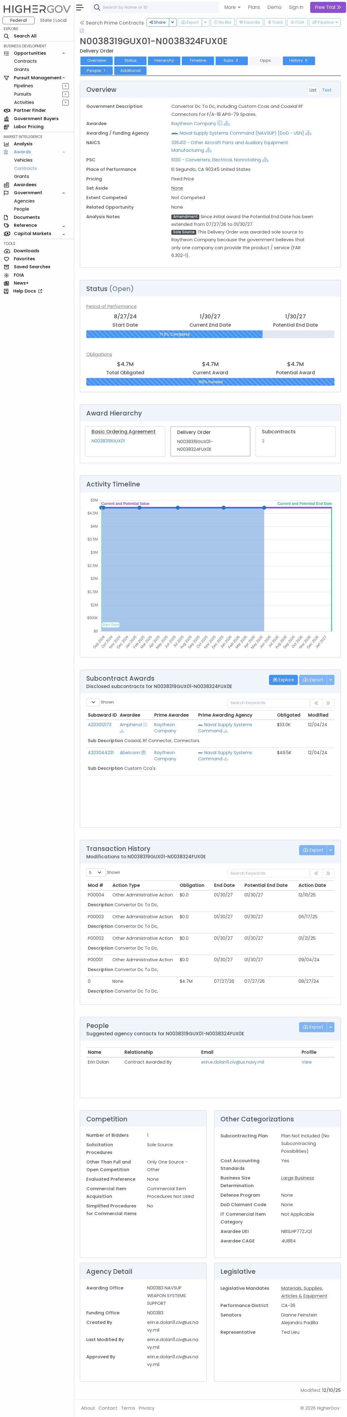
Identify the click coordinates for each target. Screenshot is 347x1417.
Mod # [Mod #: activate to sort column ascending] (95, 885)
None (177, 188)
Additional (130, 70)
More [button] (230, 7)
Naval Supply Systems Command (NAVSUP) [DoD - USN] (242, 133)
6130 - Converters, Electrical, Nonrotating (216, 160)
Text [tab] (327, 90)
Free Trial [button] (328, 7)
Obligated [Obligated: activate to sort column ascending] (288, 715)
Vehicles (23, 160)
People (21, 209)
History (299, 60)
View (307, 1062)
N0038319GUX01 (108, 441)
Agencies (24, 201)
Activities (24, 102)
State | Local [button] (53, 20)
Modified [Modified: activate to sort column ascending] (318, 715)
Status (130, 60)
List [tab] (313, 90)
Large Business (297, 1178)
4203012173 (99, 725)
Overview (96, 60)
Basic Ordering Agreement (124, 431)
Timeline (197, 60)
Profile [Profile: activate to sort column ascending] (309, 1052)
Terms (128, 1408)
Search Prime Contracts (112, 23)
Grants (21, 69)
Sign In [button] (296, 7)
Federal (18, 20)
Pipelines (23, 86)
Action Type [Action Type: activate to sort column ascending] (126, 885)
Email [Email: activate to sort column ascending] (207, 1052)
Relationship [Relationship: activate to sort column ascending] (138, 1052)
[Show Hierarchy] (227, 123)
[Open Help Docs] (82, 31)
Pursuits (22, 94)
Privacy (146, 1408)
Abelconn (130, 753)
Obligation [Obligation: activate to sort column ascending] (192, 885)
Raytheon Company (193, 123)
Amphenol (131, 725)
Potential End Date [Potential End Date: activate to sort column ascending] (265, 885)
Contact (108, 1408)
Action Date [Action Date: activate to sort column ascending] (312, 885)
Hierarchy (164, 60)
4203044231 (101, 753)
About (88, 1408)
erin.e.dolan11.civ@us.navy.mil (232, 1062)
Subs (231, 60)
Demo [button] (274, 7)
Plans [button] (254, 7)
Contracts (25, 61)
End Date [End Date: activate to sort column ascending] (224, 885)
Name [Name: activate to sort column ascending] (94, 1052)
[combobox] (183, 7)
